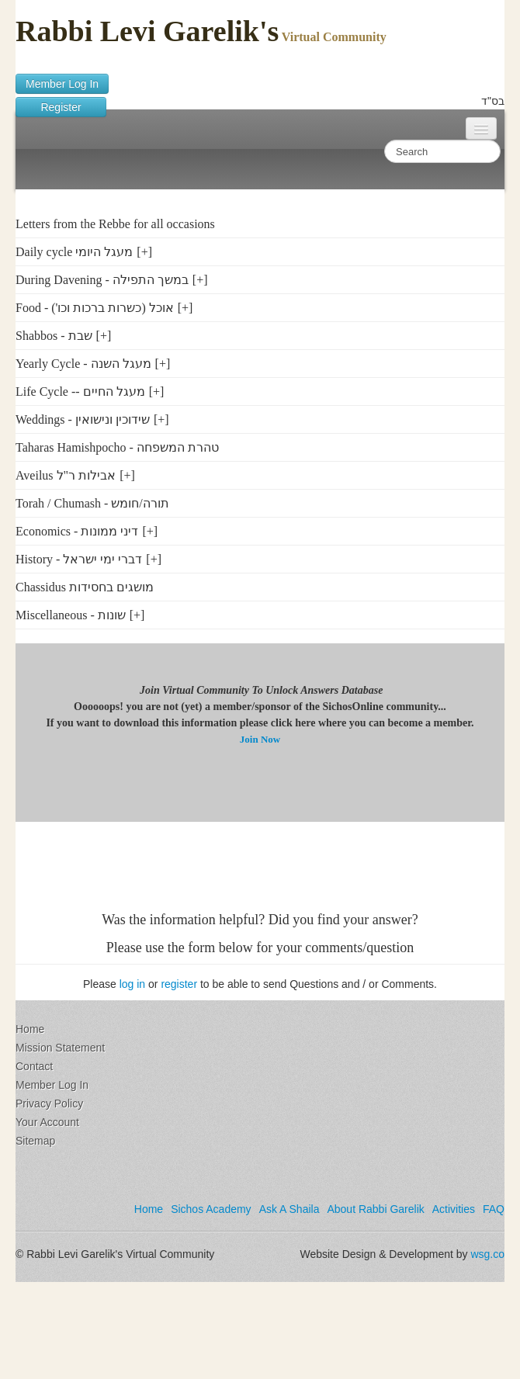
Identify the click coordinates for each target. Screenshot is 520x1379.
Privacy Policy (49, 1103)
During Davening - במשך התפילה (102, 279)
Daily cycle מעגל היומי (74, 251)
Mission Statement (60, 1047)
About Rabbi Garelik (375, 1209)
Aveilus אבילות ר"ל (66, 475)
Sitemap (35, 1141)
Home (30, 1029)
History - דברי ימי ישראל (79, 559)
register (179, 984)
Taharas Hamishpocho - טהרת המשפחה (117, 447)
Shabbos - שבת (54, 335)
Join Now (260, 739)
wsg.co (487, 1254)
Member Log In (62, 84)
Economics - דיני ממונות (77, 531)
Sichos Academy (211, 1209)
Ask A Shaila (289, 1209)
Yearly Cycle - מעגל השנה (83, 363)
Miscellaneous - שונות (71, 615)
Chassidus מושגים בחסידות (85, 587)
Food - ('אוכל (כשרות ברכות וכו (95, 307)
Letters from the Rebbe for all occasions (115, 223)
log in (132, 984)
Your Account (47, 1122)
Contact (34, 1066)
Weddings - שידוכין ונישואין (83, 419)
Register (61, 107)
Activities (453, 1209)
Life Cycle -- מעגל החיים (80, 391)
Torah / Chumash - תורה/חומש (92, 503)
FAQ (493, 1209)
